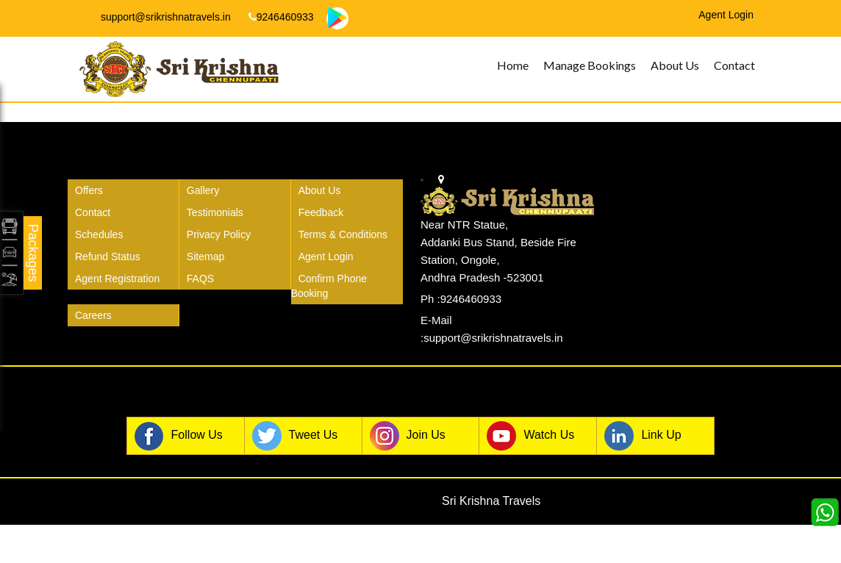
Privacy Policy (219, 234)
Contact (734, 65)
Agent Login (326, 256)
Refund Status (107, 256)
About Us (675, 65)
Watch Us (530, 436)
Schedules (99, 234)
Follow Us (179, 436)
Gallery (203, 190)
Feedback (320, 212)
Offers (89, 190)
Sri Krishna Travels (491, 501)
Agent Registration (117, 278)
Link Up (642, 436)
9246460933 (281, 17)
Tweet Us (295, 436)
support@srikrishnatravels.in (159, 17)
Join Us (407, 436)
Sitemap (205, 256)
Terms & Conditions (342, 234)
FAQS (200, 278)
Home (513, 65)
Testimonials (215, 212)
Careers (93, 315)
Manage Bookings (589, 65)
